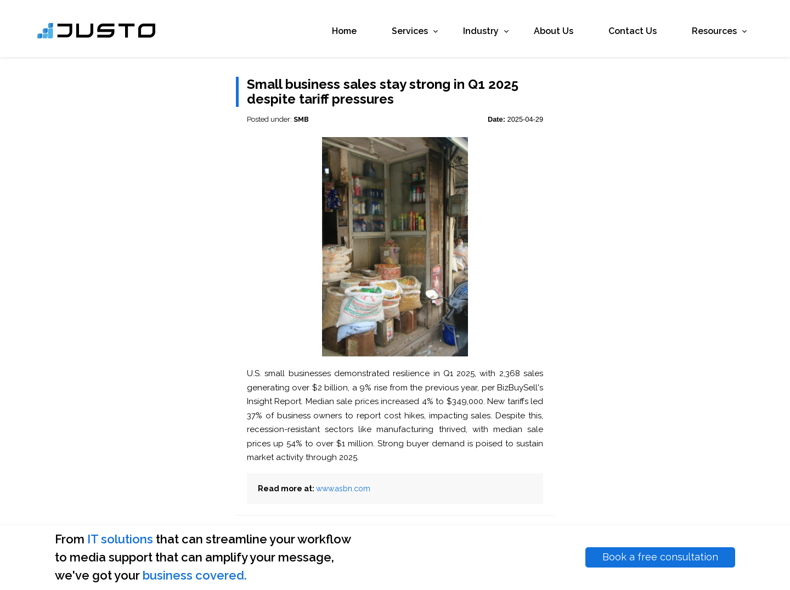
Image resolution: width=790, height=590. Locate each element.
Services (394, 34)
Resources (699, 34)
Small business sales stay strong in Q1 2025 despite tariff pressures (382, 91)
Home (326, 34)
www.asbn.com (343, 488)
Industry (465, 34)
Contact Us (614, 34)
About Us (535, 34)
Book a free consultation (660, 557)
